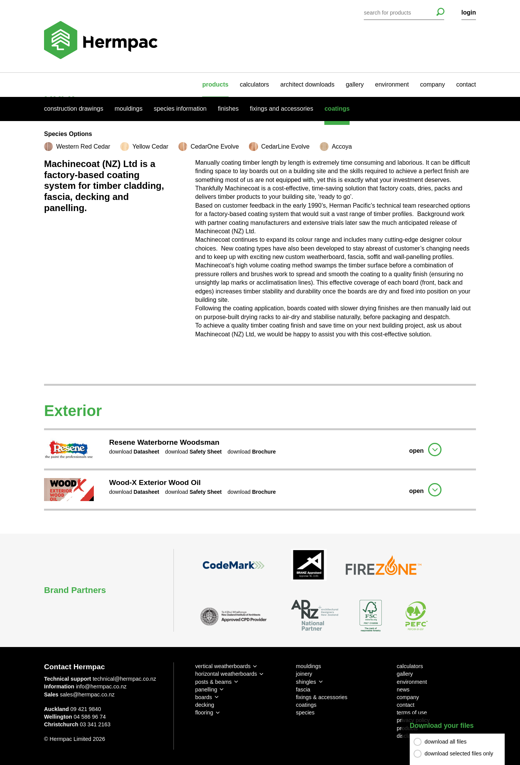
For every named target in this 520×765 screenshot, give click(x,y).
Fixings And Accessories (281, 108)
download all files (446, 742)
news (403, 689)
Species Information (180, 108)
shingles (306, 682)
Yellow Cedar (150, 146)
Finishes (228, 108)
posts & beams (213, 682)
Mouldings (128, 108)
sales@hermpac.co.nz (87, 694)
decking (204, 705)
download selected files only (459, 753)
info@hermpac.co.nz (101, 686)
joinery (304, 674)
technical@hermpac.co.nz (124, 679)
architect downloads (307, 84)
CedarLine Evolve (285, 146)
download (134, 452)
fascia (303, 689)
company (432, 84)
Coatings (337, 108)
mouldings (308, 666)
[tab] (260, 448)
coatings (306, 705)
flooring (204, 712)
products (215, 84)
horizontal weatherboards (226, 674)
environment (392, 84)
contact (466, 84)
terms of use (412, 712)
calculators (254, 84)
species (305, 712)
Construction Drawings (73, 108)
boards (203, 697)
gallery (355, 84)
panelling (206, 689)
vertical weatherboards (223, 666)
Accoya (342, 146)
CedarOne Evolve (215, 146)
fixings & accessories (321, 697)
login (468, 12)
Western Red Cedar (83, 146)
